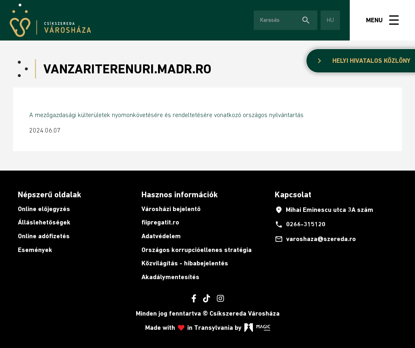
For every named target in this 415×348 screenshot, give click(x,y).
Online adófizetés (44, 236)
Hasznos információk (179, 194)
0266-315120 (300, 224)
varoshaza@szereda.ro (315, 239)
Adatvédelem (161, 236)
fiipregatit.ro (160, 222)
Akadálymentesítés (170, 277)
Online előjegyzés (44, 209)
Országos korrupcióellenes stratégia (196, 250)
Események (35, 250)
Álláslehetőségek (44, 222)
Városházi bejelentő (171, 209)
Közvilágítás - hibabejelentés (184, 263)
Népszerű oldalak (49, 194)
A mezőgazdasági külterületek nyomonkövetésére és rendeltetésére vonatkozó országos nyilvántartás (166, 114)
